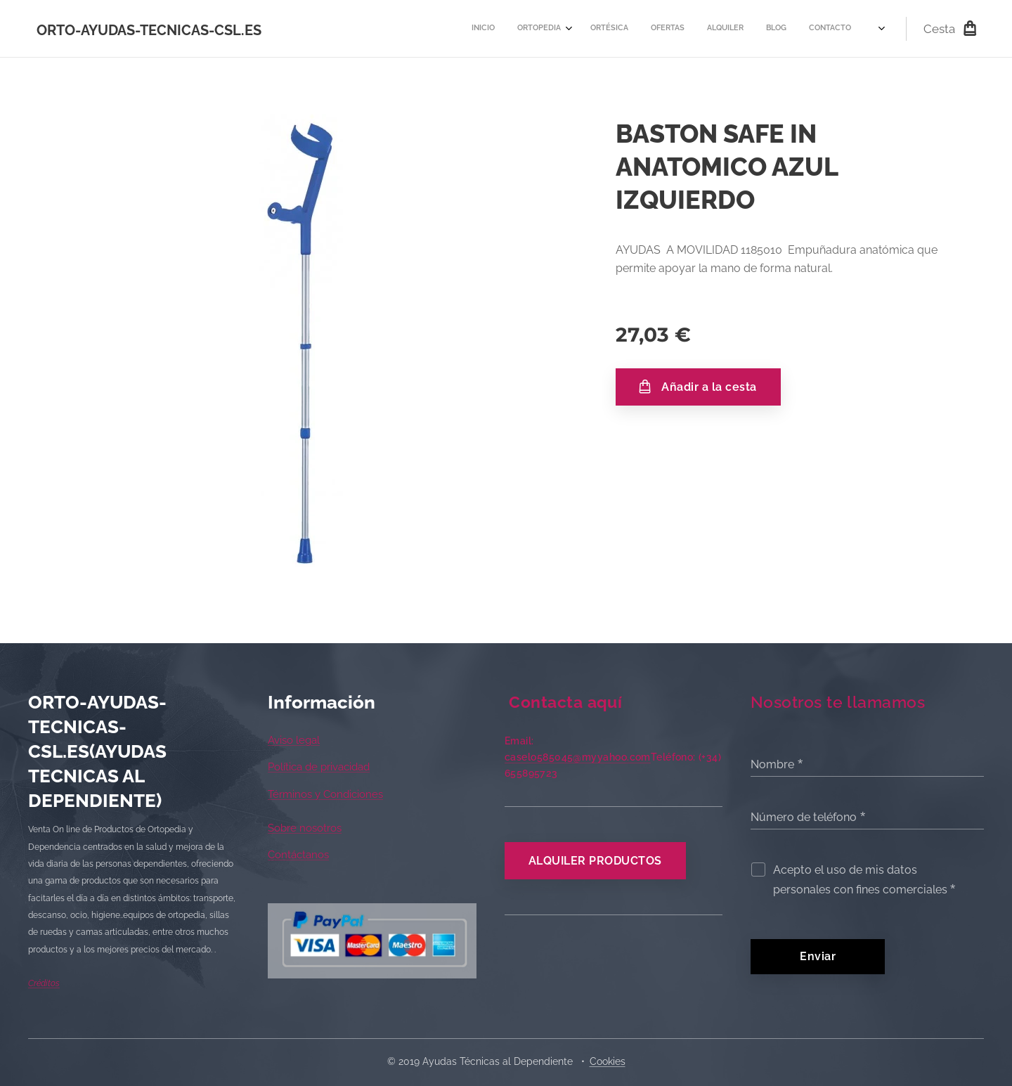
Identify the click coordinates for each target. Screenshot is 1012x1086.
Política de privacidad (319, 767)
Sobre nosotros (305, 828)
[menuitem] (585, 28)
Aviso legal (294, 740)
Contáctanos (298, 854)
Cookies (607, 1061)
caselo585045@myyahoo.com (578, 757)
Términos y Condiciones (325, 794)
